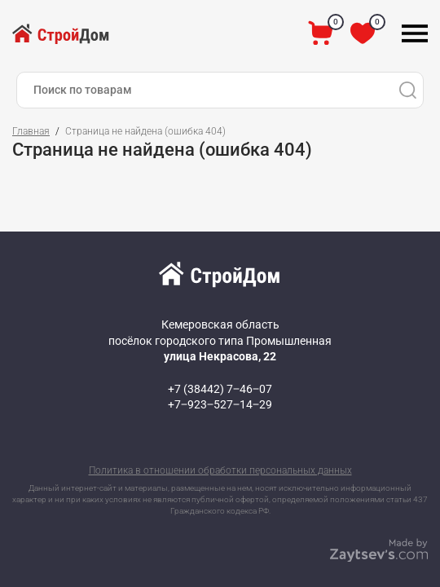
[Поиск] (407, 90)
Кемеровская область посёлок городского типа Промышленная (220, 340)
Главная (31, 131)
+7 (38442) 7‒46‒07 (220, 388)
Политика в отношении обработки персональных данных (220, 470)
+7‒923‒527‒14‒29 (220, 404)
